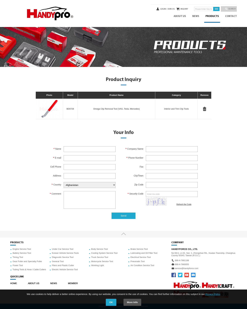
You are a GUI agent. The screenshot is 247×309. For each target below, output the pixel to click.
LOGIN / (155, 9)
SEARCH (230, 9)
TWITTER (180, 275)
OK (111, 302)
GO (212, 9)
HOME (13, 283)
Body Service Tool (99, 249)
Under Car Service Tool (62, 249)
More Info (132, 302)
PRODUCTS (212, 16)
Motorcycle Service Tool (102, 261)
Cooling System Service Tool (104, 253)
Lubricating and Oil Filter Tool (144, 253)
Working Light (97, 265)
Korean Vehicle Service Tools (65, 253)
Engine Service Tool (22, 249)
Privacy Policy (212, 294)
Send (123, 215)
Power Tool (18, 265)
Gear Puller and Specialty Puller (27, 261)
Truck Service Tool (99, 257)
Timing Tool (18, 257)
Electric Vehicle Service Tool (65, 269)
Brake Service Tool (139, 249)
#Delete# (204, 109)
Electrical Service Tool (141, 257)
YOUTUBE (186, 275)
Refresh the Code (183, 204)
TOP (123, 234)
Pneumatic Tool (138, 261)
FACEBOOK (173, 275)
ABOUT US (180, 16)
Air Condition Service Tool (142, 265)
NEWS (195, 16)
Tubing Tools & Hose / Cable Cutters (29, 269)
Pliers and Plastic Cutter (63, 265)
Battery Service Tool (22, 253)
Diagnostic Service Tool (62, 257)
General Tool (58, 261)
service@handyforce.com (186, 268)
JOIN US (162, 9)
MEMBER (73, 283)
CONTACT (231, 16)
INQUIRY (180, 9)
